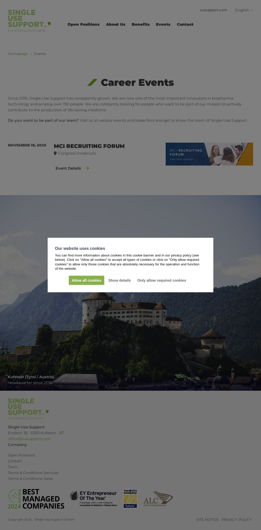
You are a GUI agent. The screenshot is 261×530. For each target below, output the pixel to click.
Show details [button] (119, 280)
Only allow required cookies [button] (161, 280)
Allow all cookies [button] (86, 280)
